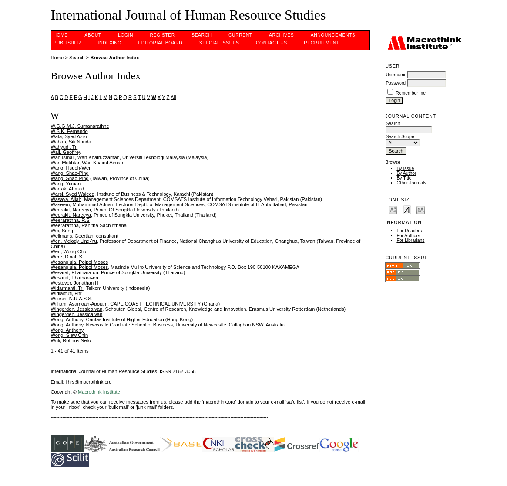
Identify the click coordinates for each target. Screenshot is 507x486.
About (92, 35)
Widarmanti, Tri (67, 288)
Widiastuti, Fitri (67, 293)
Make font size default (407, 209)
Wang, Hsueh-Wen (71, 167)
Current (240, 35)
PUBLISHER (67, 43)
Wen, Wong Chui (69, 251)
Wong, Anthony (67, 319)
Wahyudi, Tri (64, 147)
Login (125, 35)
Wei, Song (62, 230)
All (173, 97)
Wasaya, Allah (66, 199)
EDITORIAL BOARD (160, 43)
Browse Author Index (114, 57)
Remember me (411, 93)
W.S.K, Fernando (69, 131)
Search (201, 35)
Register (162, 35)
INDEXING (109, 43)
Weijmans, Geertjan (72, 235)
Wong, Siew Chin (69, 335)
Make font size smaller (393, 209)
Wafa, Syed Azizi (69, 136)
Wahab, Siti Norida (71, 141)
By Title (403, 178)
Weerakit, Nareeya (71, 209)
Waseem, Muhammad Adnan (82, 204)
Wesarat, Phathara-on (74, 272)
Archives (281, 35)
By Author (406, 173)
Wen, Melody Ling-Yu (74, 241)
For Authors (408, 235)
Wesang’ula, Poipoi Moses (79, 262)
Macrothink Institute (99, 391)
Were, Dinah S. (67, 256)
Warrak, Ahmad (67, 188)
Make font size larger (420, 209)
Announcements (333, 35)
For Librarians (410, 240)
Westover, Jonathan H (75, 282)
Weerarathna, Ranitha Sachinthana (89, 225)
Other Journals (411, 182)
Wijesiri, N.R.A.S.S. (72, 298)
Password (396, 83)
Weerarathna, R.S (70, 220)
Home (61, 35)
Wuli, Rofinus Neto (71, 340)
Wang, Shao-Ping (70, 173)
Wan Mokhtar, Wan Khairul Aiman (87, 162)
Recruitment (321, 43)
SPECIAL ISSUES (219, 43)
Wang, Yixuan (66, 183)
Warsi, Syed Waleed (73, 194)
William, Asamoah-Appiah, (79, 303)
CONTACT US (271, 43)
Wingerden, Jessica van (77, 309)
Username (396, 74)
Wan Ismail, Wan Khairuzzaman (85, 157)
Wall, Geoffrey (66, 152)
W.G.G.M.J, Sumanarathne (80, 126)
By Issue (405, 168)
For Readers (409, 230)
